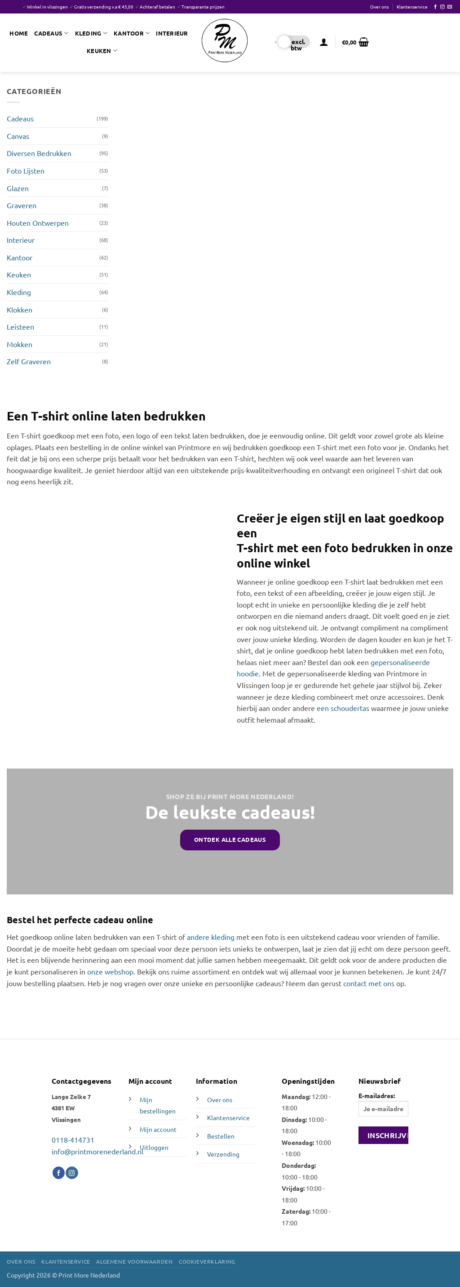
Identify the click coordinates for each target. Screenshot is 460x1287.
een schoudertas (343, 707)
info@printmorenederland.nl (97, 1151)
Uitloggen (154, 1147)
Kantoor (132, 33)
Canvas (18, 135)
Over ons (379, 6)
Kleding (91, 33)
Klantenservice (412, 6)
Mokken (19, 344)
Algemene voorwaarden (134, 1261)
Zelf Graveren (29, 361)
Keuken (102, 50)
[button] (323, 42)
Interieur (172, 33)
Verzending (223, 1154)
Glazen (18, 187)
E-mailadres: (383, 1104)
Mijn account (158, 1129)
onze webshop (110, 971)
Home (18, 33)
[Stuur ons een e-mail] (449, 6)
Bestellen (220, 1136)
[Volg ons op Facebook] (435, 6)
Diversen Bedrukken (39, 152)
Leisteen (20, 326)
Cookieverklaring (207, 1261)
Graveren (21, 205)
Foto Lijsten (25, 170)
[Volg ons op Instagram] (442, 6)
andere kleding (210, 936)
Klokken (19, 309)
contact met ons (368, 983)
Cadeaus (51, 33)
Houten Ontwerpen (38, 222)
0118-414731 (73, 1139)
